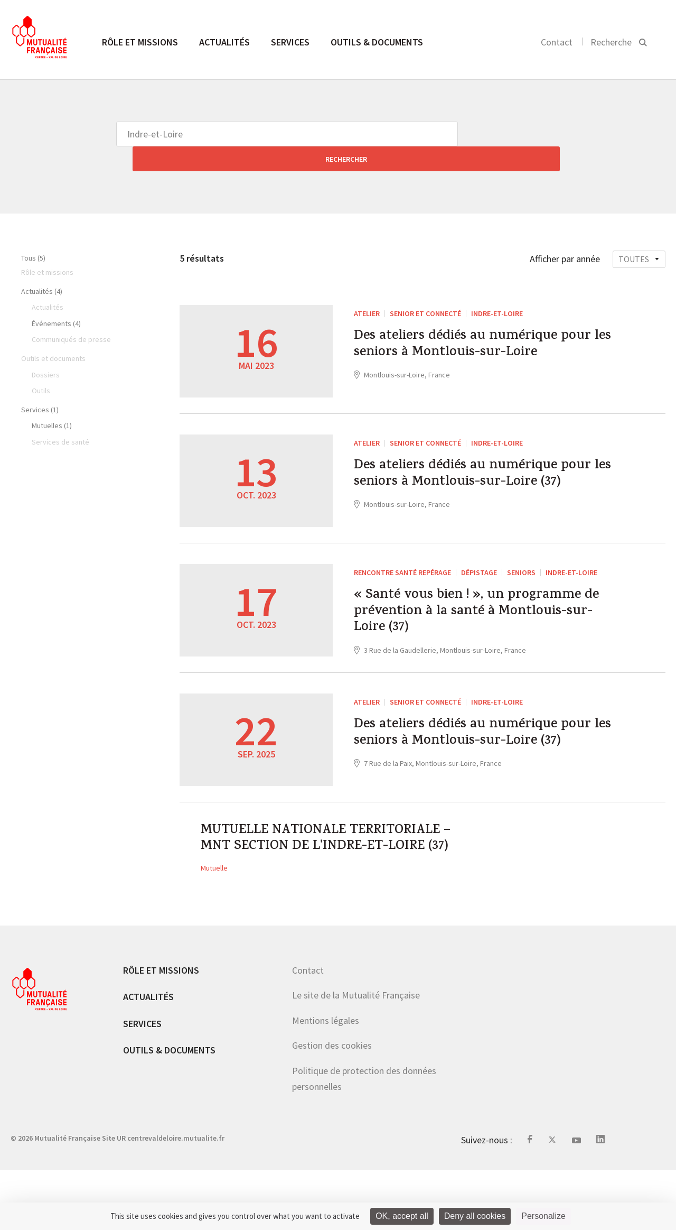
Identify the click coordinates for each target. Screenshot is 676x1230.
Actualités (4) (41, 266)
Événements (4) (56, 298)
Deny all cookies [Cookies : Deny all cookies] (475, 1215)
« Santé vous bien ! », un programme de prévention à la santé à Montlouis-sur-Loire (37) (469, 621)
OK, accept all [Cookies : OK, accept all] (401, 1215)
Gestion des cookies (332, 1106)
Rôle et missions (140, 42)
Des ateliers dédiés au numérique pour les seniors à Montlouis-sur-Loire (473, 335)
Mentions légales (325, 1081)
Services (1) (40, 385)
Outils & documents (377, 42)
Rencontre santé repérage (402, 574)
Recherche (611, 42)
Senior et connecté (425, 288)
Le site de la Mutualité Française (356, 1056)
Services (290, 42)
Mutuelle (214, 928)
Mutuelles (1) (52, 400)
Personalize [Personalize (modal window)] (543, 1215)
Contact (556, 42)
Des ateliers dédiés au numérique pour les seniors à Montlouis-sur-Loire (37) (473, 479)
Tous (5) (33, 233)
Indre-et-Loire (497, 288)
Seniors (521, 574)
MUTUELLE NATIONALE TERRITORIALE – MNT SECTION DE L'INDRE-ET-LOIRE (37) (325, 883)
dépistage (479, 574)
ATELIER (367, 288)
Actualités (224, 42)
